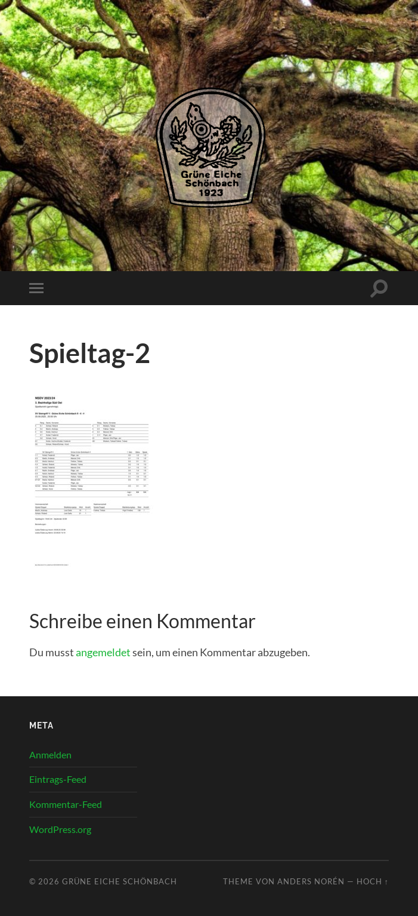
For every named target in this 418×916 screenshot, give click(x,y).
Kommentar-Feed (65, 804)
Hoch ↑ (373, 881)
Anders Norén (311, 881)
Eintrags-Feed (57, 779)
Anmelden (50, 754)
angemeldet (103, 652)
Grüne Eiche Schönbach (119, 881)
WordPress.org (60, 829)
